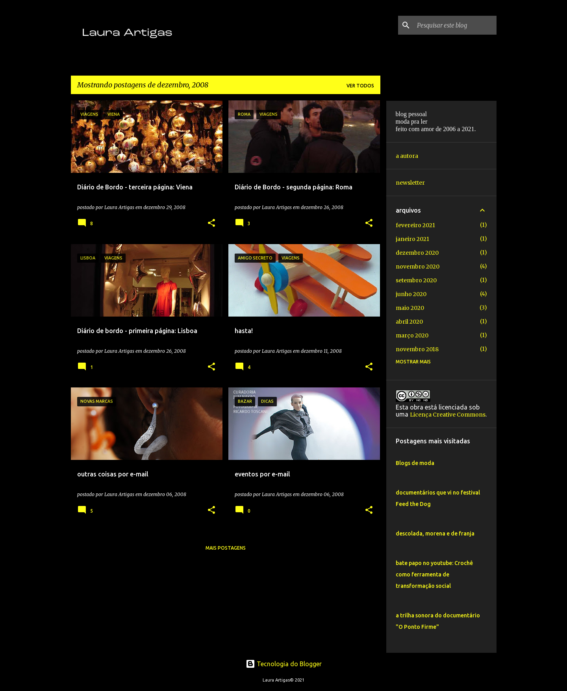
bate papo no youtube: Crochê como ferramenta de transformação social (434, 574)
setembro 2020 (416, 280)
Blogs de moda (415, 463)
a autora (407, 155)
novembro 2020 (417, 266)
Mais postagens (226, 547)
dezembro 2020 (417, 252)
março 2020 (412, 335)
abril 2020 (409, 321)
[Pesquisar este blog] (455, 25)
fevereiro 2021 (415, 225)
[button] (211, 223)
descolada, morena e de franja (435, 533)
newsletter (410, 182)
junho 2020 (411, 294)
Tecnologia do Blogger (284, 663)
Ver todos (360, 85)
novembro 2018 (417, 349)
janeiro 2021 (412, 239)
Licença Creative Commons (447, 414)
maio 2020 (410, 307)
